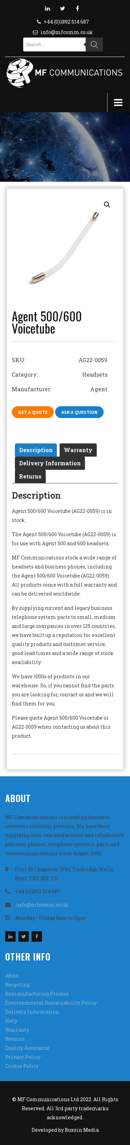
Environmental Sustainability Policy (51, 1002)
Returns (30, 476)
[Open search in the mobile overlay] (63, 44)
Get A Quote (32, 412)
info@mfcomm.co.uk (67, 32)
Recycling (17, 984)
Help (11, 1020)
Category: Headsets (59, 374)
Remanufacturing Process (37, 993)
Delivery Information (50, 463)
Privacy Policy (23, 1057)
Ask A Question (79, 412)
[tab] (36, 450)
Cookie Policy (22, 1066)
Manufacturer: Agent (59, 389)
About (12, 975)
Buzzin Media (82, 1130)
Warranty (78, 449)
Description (36, 449)
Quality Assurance (27, 1048)
